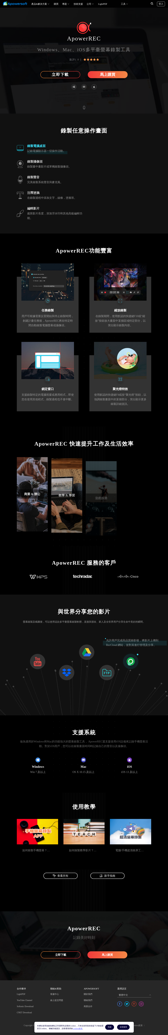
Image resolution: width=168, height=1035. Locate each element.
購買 (56, 4)
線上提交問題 (56, 998)
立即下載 (60, 74)
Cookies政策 (137, 1023)
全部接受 (123, 1027)
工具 (123, 4)
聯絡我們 (88, 998)
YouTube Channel (24, 998)
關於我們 (88, 992)
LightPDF (102, 4)
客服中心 (54, 992)
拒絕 (109, 1027)
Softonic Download (25, 1004)
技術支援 (78, 4)
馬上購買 (107, 74)
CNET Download (24, 1011)
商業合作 (88, 1004)
